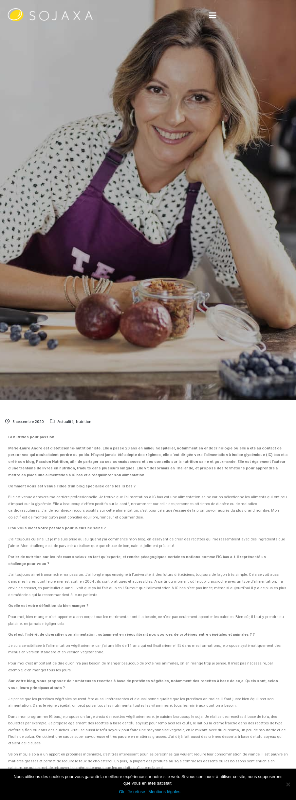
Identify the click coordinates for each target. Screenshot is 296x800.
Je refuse (136, 791)
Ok (121, 791)
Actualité (65, 421)
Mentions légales (164, 791)
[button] (213, 15)
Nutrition (83, 421)
